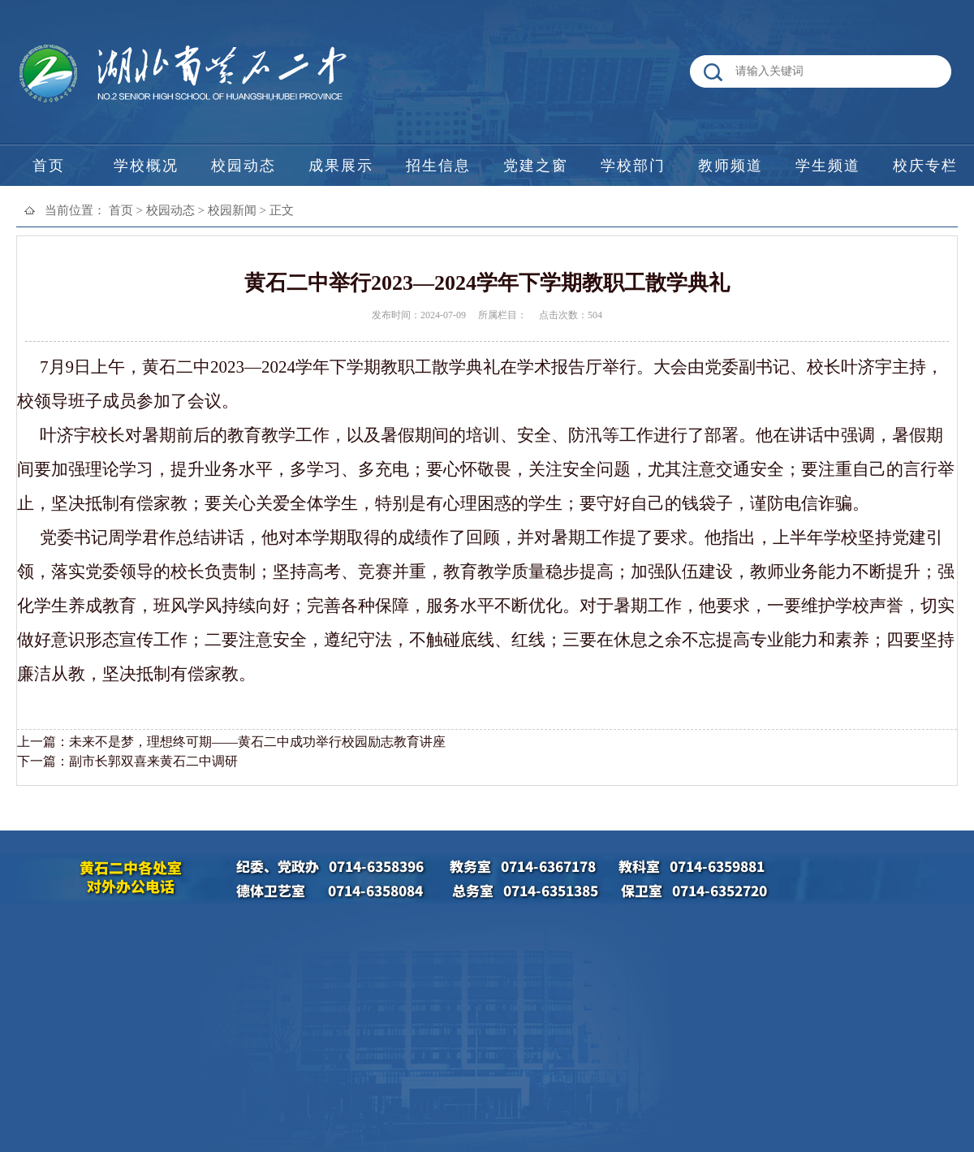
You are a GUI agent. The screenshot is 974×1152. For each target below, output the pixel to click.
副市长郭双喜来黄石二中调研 (153, 761)
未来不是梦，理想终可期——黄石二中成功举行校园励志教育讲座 (257, 742)
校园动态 (170, 210)
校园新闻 (232, 210)
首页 (121, 210)
